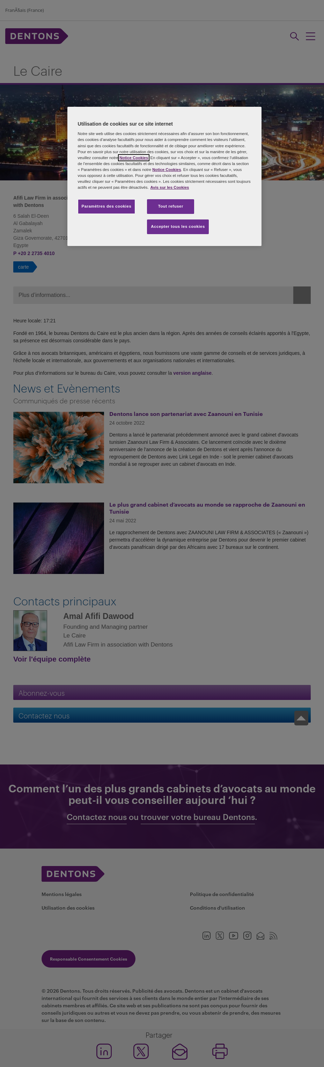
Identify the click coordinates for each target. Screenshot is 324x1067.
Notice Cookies (133, 158)
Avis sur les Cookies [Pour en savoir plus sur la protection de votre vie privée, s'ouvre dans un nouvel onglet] (169, 187)
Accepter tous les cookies (178, 226)
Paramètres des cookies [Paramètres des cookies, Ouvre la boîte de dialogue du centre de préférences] (107, 206)
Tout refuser (170, 206)
